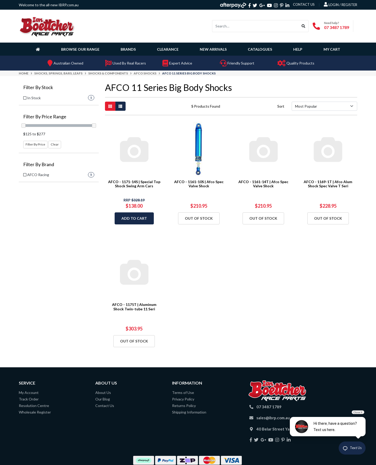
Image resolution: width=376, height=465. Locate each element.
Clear (55, 144)
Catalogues (260, 49)
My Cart (332, 49)
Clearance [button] (168, 49)
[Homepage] (39, 49)
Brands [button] (128, 49)
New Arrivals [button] (213, 49)
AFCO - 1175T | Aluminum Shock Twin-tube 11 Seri (134, 306)
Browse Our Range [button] (80, 49)
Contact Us (104, 405)
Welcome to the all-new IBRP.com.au (49, 5)
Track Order (29, 399)
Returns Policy (184, 405)
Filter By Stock (38, 87)
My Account (29, 392)
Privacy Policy (183, 399)
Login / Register (340, 4)
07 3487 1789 (336, 27)
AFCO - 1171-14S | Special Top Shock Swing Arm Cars (134, 183)
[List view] (120, 106)
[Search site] (303, 26)
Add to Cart (134, 218)
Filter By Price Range (44, 116)
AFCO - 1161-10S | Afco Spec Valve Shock (199, 183)
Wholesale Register (35, 412)
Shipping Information (189, 412)
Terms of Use (183, 392)
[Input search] (255, 26)
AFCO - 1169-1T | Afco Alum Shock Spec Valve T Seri (328, 183)
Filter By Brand (38, 164)
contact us (304, 4)
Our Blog (102, 399)
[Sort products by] (324, 106)
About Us (103, 392)
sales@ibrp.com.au (273, 417)
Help (297, 49)
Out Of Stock (199, 218)
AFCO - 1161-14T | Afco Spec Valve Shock (263, 183)
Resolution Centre (34, 405)
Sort (280, 106)
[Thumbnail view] (110, 106)
